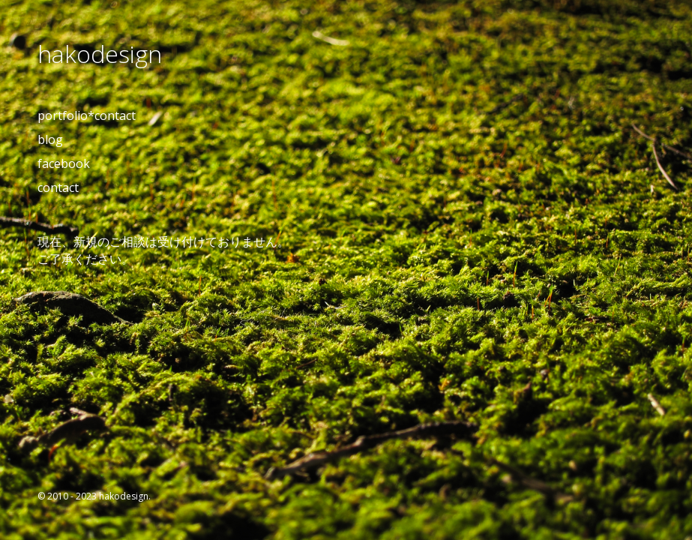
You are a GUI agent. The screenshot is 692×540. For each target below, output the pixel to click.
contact (58, 187)
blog (50, 139)
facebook (63, 163)
